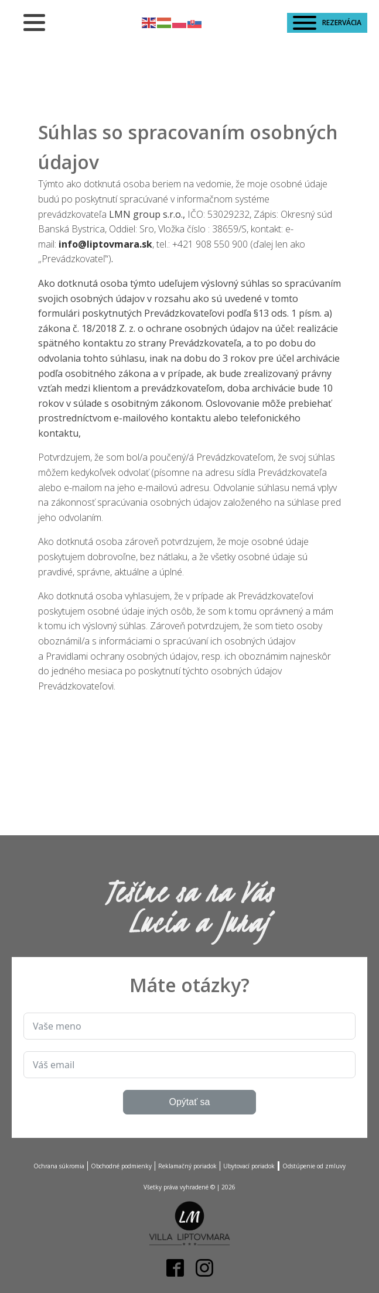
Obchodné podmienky (121, 1166)
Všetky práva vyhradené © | (189, 1187)
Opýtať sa (189, 1102)
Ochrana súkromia (58, 1166)
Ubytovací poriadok (249, 1166)
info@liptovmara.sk (105, 244)
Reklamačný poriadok (187, 1166)
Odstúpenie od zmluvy (314, 1166)
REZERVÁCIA (327, 23)
